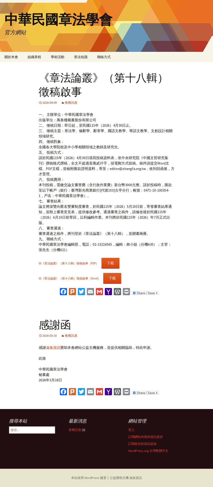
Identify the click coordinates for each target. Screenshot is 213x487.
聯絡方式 (104, 57)
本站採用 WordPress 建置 (89, 478)
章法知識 (80, 57)
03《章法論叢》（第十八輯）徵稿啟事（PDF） (69, 263)
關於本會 (11, 57)
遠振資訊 (53, 347)
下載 (110, 263)
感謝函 (55, 325)
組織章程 (34, 57)
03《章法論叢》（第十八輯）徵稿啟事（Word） (70, 278)
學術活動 (57, 57)
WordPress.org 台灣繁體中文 (148, 451)
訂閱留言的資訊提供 (142, 444)
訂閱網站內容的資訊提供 (145, 437)
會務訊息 (71, 103)
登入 (131, 430)
